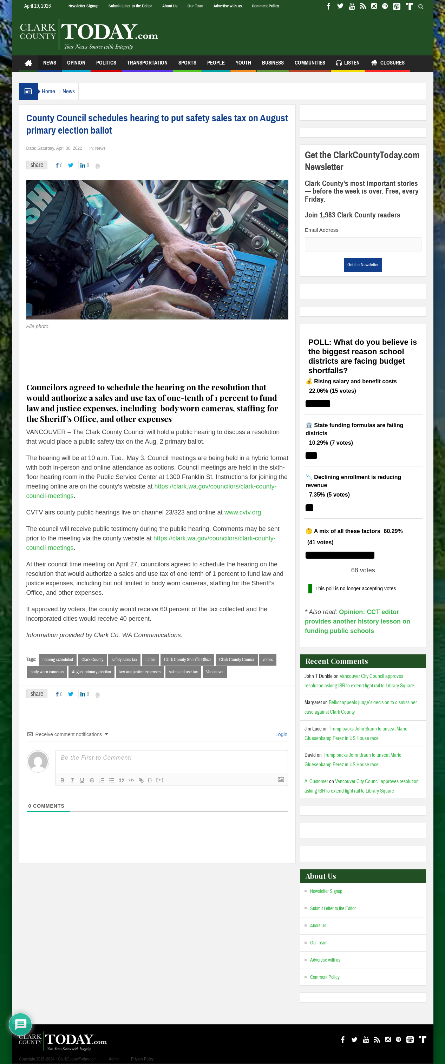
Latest (150, 659)
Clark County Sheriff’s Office (187, 659)
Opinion (76, 66)
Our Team (195, 6)
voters (268, 659)
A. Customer (316, 781)
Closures (387, 63)
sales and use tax (183, 672)
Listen (348, 63)
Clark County (92, 659)
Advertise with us (228, 6)
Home (52, 91)
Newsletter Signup (83, 6)
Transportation (147, 66)
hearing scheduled (57, 659)
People (216, 66)
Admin (114, 1059)
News (49, 66)
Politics (106, 66)
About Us (169, 6)
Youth (243, 66)
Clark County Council (236, 659)
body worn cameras (47, 672)
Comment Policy (265, 6)
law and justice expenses (140, 672)
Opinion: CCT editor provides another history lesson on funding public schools (357, 621)
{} (150, 780)
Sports (187, 66)
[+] (160, 780)
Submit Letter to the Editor (130, 6)
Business (273, 66)
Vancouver (215, 672)
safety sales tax (124, 659)
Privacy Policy (142, 1059)
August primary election (91, 672)
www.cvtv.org (242, 512)
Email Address (322, 230)
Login (280, 735)
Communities (310, 66)
